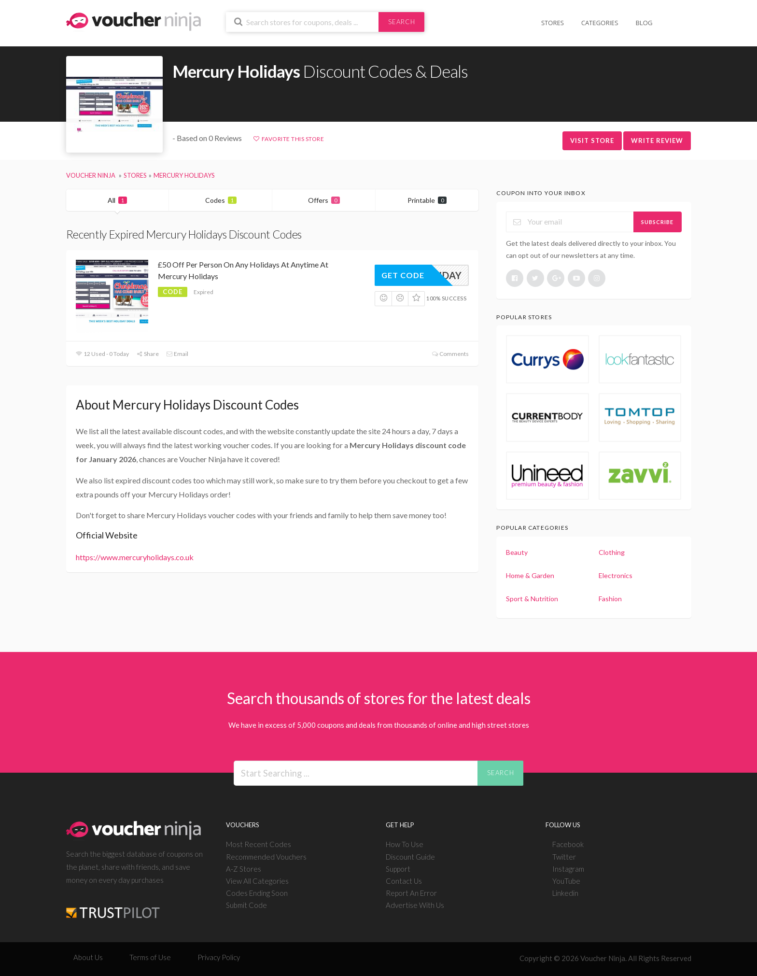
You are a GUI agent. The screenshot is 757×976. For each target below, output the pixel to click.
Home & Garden (530, 575)
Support (398, 868)
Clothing (612, 552)
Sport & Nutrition (532, 598)
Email (177, 353)
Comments (450, 353)
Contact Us (404, 881)
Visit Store (592, 140)
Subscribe (657, 222)
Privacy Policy (218, 957)
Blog (644, 22)
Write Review (657, 140)
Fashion (610, 598)
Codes (221, 200)
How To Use (404, 844)
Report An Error (411, 893)
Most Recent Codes (258, 844)
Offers (324, 200)
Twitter (564, 856)
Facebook (568, 844)
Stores (552, 22)
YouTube (566, 881)
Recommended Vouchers (266, 856)
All (117, 200)
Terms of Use (150, 957)
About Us (88, 957)
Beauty (517, 552)
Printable (427, 200)
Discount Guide (410, 856)
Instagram (568, 868)
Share (147, 353)
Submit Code (246, 905)
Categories (599, 22)
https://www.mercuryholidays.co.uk (135, 557)
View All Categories (257, 881)
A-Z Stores (243, 868)
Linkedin (565, 893)
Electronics (615, 575)
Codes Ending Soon (257, 893)
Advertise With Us (415, 905)
